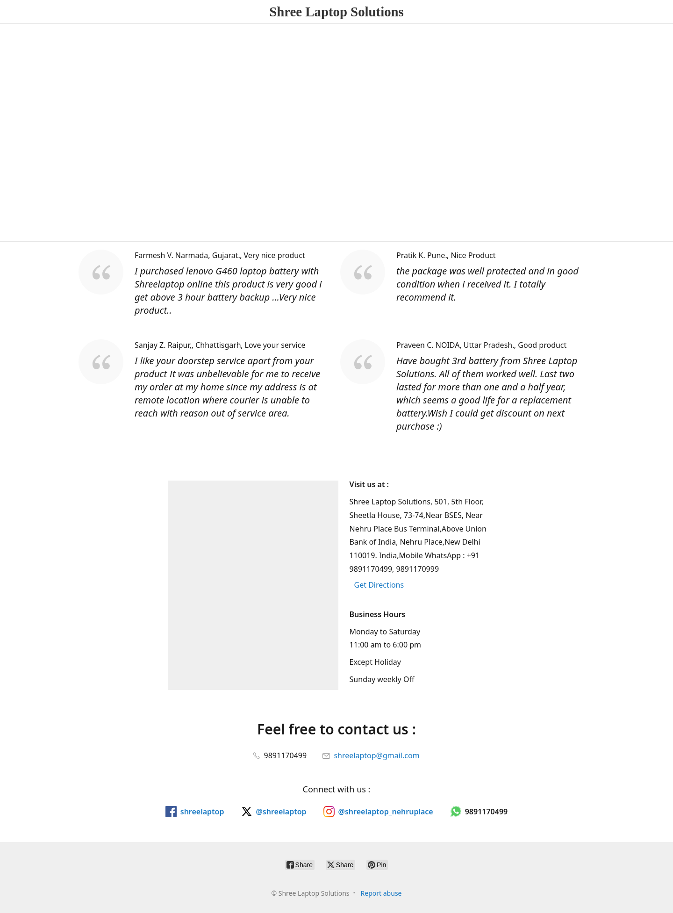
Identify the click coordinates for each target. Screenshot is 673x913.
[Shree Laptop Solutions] (336, 12)
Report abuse (381, 893)
